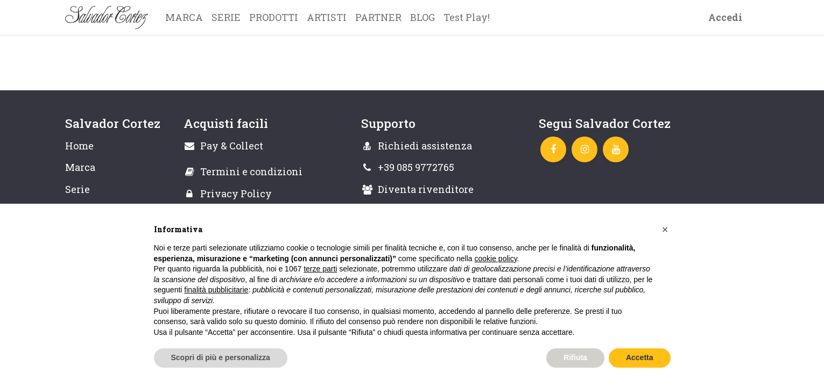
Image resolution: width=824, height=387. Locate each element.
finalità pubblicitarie (216, 289)
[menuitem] (184, 17)
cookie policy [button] (495, 258)
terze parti (320, 268)
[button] (665, 229)
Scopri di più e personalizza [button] (220, 357)
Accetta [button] (639, 357)
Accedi (725, 17)
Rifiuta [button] (575, 357)
